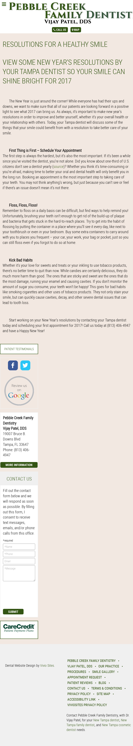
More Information (19, 465)
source (58, 166)
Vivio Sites (47, 665)
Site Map (103, 693)
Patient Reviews (79, 682)
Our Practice (108, 666)
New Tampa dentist (106, 720)
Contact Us (76, 688)
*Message (19, 573)
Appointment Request (84, 677)
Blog (102, 682)
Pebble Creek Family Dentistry (91, 660)
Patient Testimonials (19, 349)
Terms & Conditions (106, 688)
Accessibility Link (81, 699)
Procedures (76, 671)
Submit (13, 612)
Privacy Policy (79, 693)
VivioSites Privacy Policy (87, 704)
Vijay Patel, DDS (79, 666)
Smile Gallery (103, 671)
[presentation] (17, 594)
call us (61, 30)
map (76, 30)
